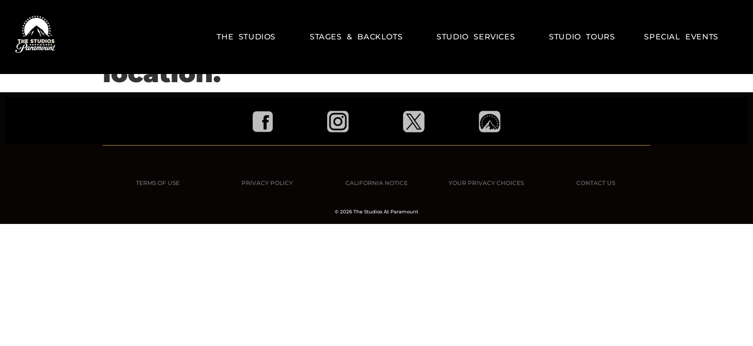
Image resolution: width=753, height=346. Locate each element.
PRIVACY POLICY (267, 182)
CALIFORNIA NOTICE (376, 182)
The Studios (248, 37)
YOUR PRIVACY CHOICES (486, 182)
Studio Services (478, 37)
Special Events (681, 36)
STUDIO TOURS (582, 36)
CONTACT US (595, 182)
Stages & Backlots (358, 37)
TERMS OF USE (158, 182)
